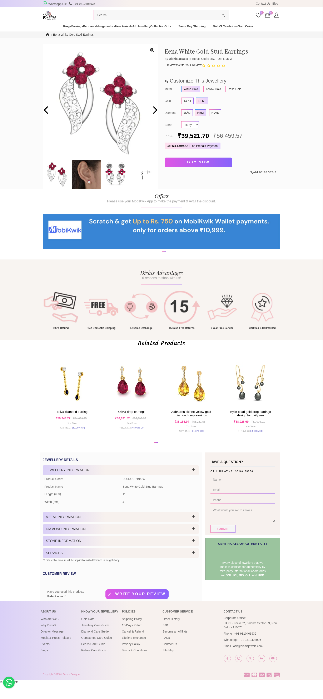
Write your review (140, 609)
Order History (171, 633)
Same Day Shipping (220, 34)
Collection (179, 34)
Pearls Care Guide (93, 658)
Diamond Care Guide (95, 646)
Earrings (62, 34)
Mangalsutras (105, 34)
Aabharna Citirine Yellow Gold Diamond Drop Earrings (191, 425)
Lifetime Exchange (134, 652)
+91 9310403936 (245, 648)
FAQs (166, 652)
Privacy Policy (131, 658)
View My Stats (9, 697)
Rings (45, 34)
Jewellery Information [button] (68, 485)
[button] (159, 273)
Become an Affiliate (175, 646)
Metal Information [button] (63, 532)
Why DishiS (48, 640)
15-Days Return (132, 640)
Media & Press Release (56, 652)
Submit (223, 543)
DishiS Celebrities (254, 34)
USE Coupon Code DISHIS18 (197, 3)
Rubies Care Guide (93, 665)
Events (45, 658)
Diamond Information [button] (66, 543)
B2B (165, 640)
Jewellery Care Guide (95, 640)
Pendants (82, 34)
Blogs (44, 665)
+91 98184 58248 (264, 179)
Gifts (196, 34)
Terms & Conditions (134, 665)
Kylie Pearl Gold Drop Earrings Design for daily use (250, 425)
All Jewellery (156, 34)
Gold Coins (281, 34)
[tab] (121, 485)
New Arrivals (130, 34)
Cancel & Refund (133, 646)
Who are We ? (50, 633)
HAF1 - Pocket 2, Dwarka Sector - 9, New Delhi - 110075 (250, 640)
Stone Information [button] (63, 555)
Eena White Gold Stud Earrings (73, 42)
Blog (275, 3)
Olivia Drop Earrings (131, 424)
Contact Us (263, 3)
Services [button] (54, 568)
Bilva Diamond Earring (72, 424)
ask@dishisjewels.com (248, 661)
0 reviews (171, 73)
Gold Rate (87, 633)
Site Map (168, 665)
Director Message (52, 646)
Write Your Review (190, 73)
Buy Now (198, 170)
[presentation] (46, 118)
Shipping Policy (132, 633)
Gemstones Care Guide (96, 652)
